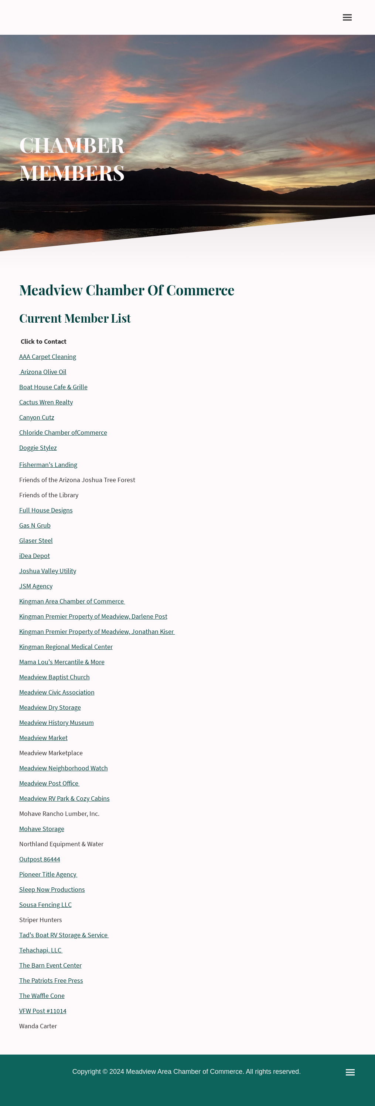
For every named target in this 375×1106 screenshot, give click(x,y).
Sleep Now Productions (52, 889)
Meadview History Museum (56, 722)
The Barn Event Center (50, 965)
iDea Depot (34, 555)
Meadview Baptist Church (54, 677)
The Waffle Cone (42, 995)
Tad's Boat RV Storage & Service (64, 935)
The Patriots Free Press (51, 980)
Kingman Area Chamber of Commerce (72, 601)
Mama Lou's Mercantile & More (62, 662)
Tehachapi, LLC (41, 950)
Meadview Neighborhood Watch (63, 768)
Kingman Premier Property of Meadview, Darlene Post (93, 616)
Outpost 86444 (39, 859)
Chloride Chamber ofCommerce (63, 432)
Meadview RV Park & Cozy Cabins (64, 798)
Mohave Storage (41, 828)
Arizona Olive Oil (43, 371)
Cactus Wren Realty (46, 402)
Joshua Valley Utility (47, 571)
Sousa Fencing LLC (45, 904)
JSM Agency (35, 586)
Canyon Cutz (36, 417)
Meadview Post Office (49, 783)
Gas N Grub (35, 525)
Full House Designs (46, 510)
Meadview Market (43, 737)
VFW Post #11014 (43, 1010)
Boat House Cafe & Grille (53, 387)
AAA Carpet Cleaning (47, 356)
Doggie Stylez (38, 447)
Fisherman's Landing (48, 464)
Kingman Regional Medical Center (66, 646)
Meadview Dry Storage (50, 707)
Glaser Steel (36, 540)
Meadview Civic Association (57, 692)
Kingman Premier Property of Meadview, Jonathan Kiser (97, 631)
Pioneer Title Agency (48, 874)
